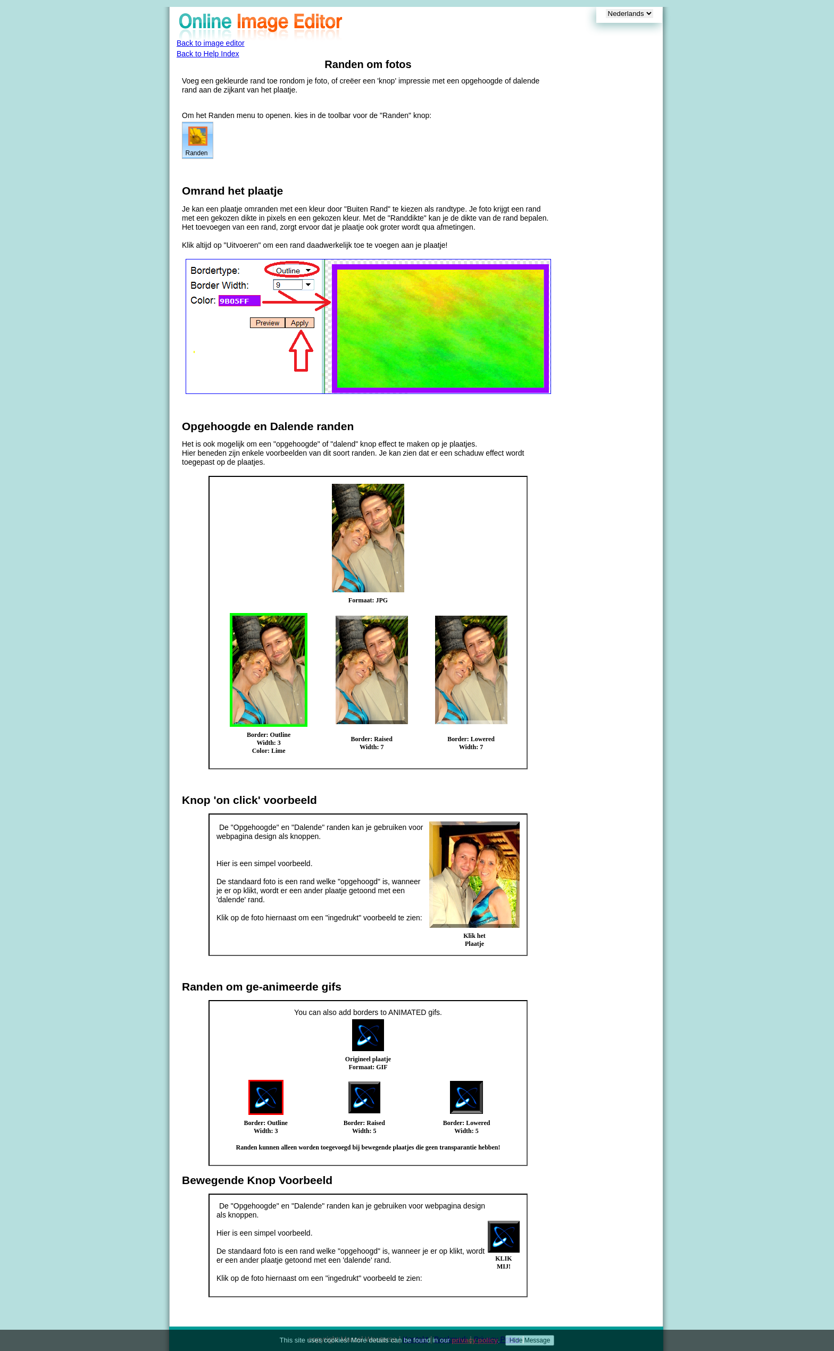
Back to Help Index (208, 53)
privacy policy (475, 1340)
